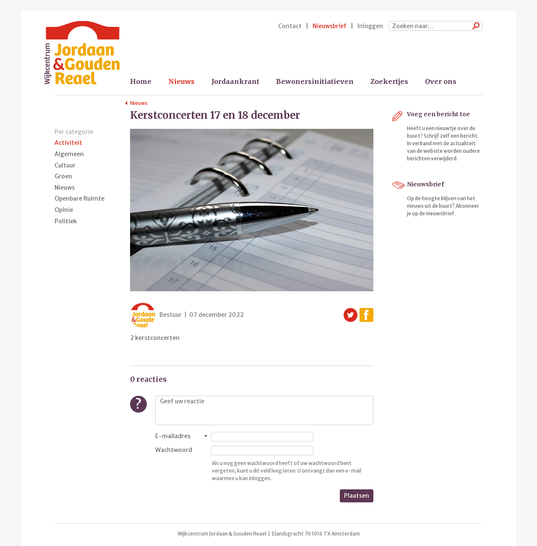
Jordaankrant (235, 81)
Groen (63, 176)
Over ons (440, 81)
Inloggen (370, 26)
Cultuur (65, 165)
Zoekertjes (389, 81)
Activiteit (68, 142)
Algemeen (69, 154)
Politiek (66, 221)
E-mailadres (172, 436)
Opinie (64, 210)
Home (140, 81)
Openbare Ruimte (79, 198)
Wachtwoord (173, 450)
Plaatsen (356, 495)
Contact (290, 26)
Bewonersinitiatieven (315, 81)
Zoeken (474, 26)
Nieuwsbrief (330, 26)
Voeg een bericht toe (438, 114)
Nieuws (181, 81)
